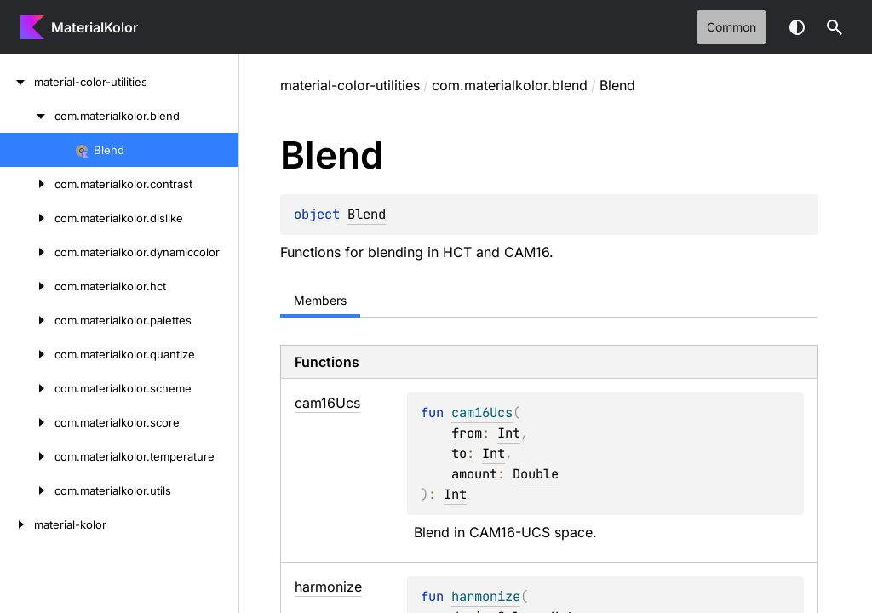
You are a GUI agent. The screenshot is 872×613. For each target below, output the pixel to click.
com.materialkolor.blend (510, 85)
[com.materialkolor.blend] (27, 116)
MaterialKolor (94, 27)
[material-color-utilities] (17, 82)
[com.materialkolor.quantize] (27, 354)
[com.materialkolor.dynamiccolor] (27, 252)
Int (508, 433)
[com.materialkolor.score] (27, 422)
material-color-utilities (350, 85)
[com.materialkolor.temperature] (27, 456)
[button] (835, 27)
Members (320, 300)
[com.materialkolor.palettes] (27, 320)
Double (536, 474)
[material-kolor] (17, 524)
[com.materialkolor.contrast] (27, 184)
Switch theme (797, 27)
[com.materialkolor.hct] (27, 286)
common (731, 27)
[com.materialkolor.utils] (27, 490)
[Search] (835, 27)
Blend (366, 214)
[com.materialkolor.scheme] (27, 388)
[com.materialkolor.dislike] (27, 218)
